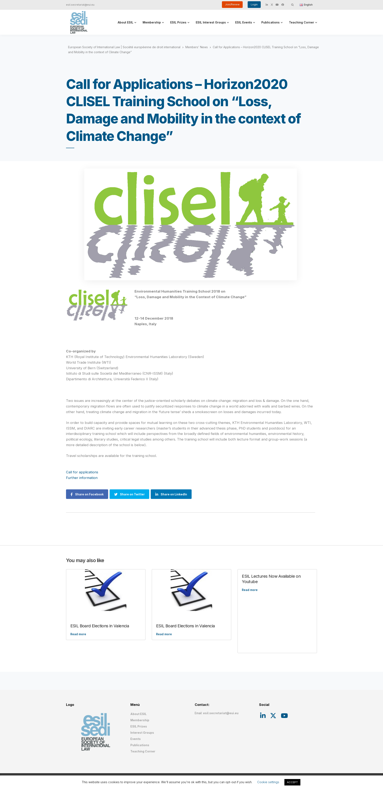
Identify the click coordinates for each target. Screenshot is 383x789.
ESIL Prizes (178, 22)
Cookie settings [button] (268, 782)
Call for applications (82, 472)
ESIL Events (243, 22)
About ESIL (125, 22)
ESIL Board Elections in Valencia (99, 625)
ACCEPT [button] (292, 782)
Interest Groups (142, 732)
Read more (78, 634)
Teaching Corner (301, 22)
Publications (270, 22)
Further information (82, 478)
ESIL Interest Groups (211, 22)
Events (135, 739)
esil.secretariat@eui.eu (80, 4)
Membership (152, 22)
